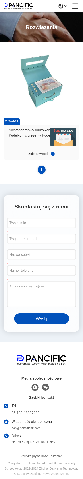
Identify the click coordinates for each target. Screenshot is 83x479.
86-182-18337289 (25, 413)
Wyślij (41, 318)
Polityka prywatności (35, 456)
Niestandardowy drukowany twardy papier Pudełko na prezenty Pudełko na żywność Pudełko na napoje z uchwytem (41, 135)
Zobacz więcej (38, 153)
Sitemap (56, 456)
